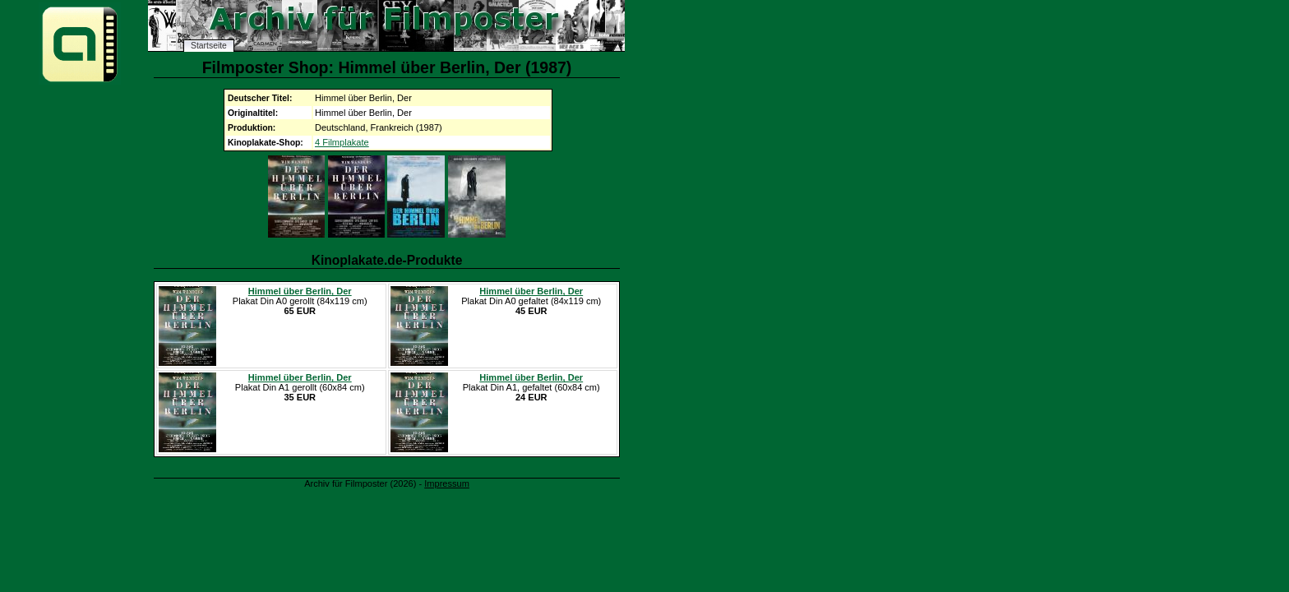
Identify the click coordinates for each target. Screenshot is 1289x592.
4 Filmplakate (342, 142)
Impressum (446, 483)
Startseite (209, 45)
